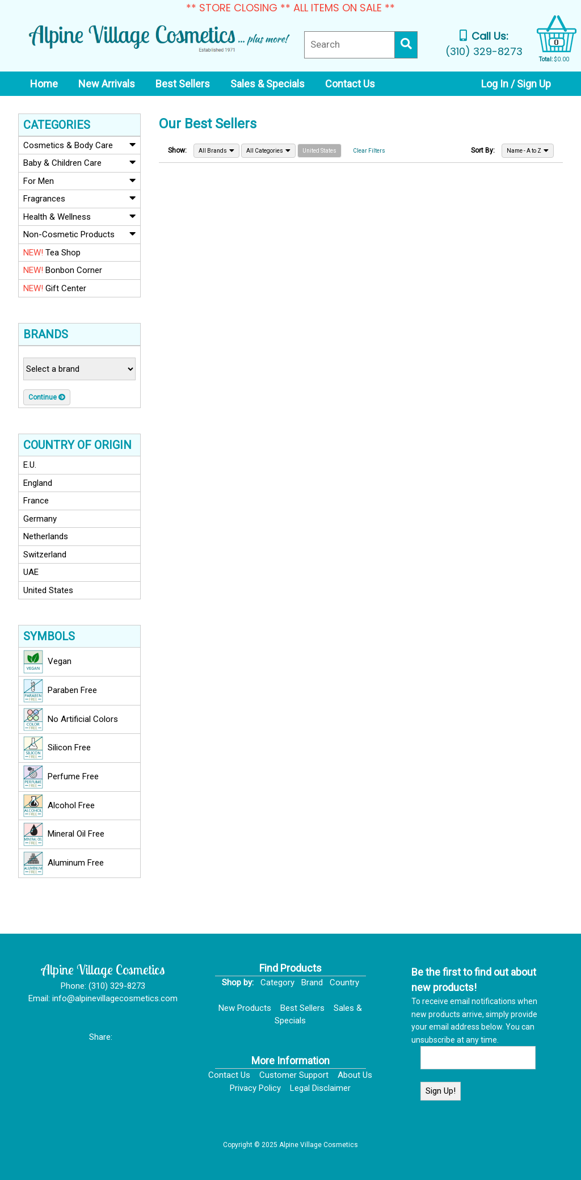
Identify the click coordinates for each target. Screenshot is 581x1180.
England (37, 483)
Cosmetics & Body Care (79, 144)
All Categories (268, 150)
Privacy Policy (255, 1088)
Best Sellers (302, 1008)
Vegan (47, 662)
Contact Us (229, 1075)
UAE (31, 572)
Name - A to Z (528, 150)
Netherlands (45, 536)
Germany (40, 519)
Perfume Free (61, 777)
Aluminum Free (63, 863)
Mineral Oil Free (63, 834)
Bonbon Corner (62, 270)
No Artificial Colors (70, 720)
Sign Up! (441, 1091)
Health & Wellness (79, 216)
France (36, 500)
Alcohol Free (59, 806)
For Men (79, 180)
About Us (355, 1075)
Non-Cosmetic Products (79, 234)
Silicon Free (57, 748)
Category (277, 982)
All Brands (216, 150)
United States (48, 590)
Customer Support (294, 1075)
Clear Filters (369, 151)
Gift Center (54, 288)
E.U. (29, 465)
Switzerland (44, 554)
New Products (244, 1008)
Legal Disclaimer (320, 1088)
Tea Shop (52, 252)
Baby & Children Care (79, 162)
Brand (312, 982)
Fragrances (79, 198)
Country (344, 982)
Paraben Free (60, 691)
